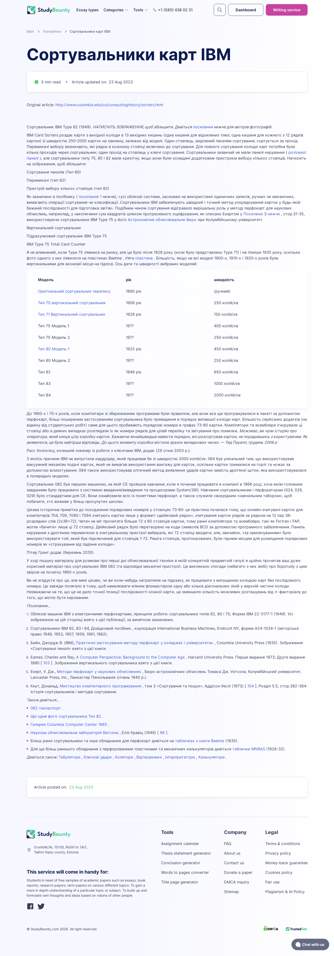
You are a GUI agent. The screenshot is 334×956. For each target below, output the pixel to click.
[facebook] (30, 907)
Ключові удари (98, 757)
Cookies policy (278, 872)
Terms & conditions (282, 843)
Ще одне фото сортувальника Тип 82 (65, 716)
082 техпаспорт (45, 708)
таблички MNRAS (248, 748)
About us (232, 853)
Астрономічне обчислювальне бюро (162, 219)
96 (162, 732)
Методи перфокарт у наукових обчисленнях (99, 671)
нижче (274, 213)
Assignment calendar (180, 843)
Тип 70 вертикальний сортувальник (72, 302)
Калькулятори (211, 757)
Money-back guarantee (286, 862)
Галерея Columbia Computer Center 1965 (68, 724)
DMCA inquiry (236, 882)
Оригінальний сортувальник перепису (74, 291)
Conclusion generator (180, 862)
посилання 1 (90, 196)
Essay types (87, 9)
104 (250, 686)
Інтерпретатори (180, 757)
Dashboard (246, 9)
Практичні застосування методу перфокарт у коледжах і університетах (144, 642)
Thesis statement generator (186, 853)
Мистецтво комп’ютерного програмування (100, 686)
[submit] (220, 10)
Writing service (286, 9)
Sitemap (231, 891)
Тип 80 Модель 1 (53, 348)
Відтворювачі (149, 757)
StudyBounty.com (45, 929)
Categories (115, 9)
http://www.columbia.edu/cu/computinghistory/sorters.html (109, 104)
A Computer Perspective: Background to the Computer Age (130, 657)
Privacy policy (278, 853)
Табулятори (69, 757)
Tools (140, 9)
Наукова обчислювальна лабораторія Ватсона (74, 732)
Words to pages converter (185, 872)
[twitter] (41, 907)
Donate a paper (238, 872)
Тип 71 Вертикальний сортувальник (71, 314)
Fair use (272, 882)
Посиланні (253, 213)
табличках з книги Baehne (199, 740)
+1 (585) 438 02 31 (173, 9)
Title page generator (179, 882)
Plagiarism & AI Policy (285, 891)
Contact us (234, 862)
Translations (52, 31)
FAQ (227, 843)
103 (46, 662)
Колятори (124, 757)
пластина (144, 258)
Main (30, 31)
